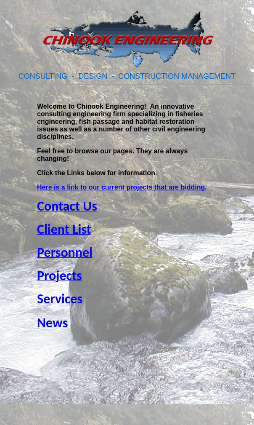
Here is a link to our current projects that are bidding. (122, 187)
